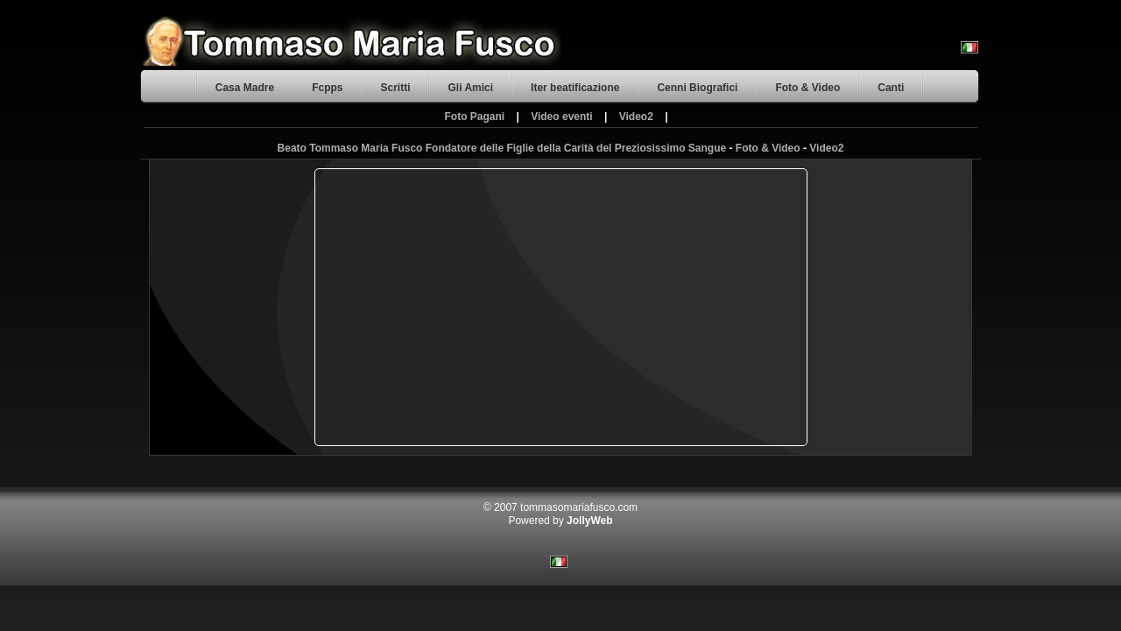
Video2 (636, 116)
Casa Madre (244, 88)
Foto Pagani (474, 116)
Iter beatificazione (575, 88)
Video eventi (561, 116)
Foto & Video (807, 88)
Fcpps (327, 88)
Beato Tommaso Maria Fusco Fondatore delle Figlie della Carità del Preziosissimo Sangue (502, 148)
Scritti (395, 88)
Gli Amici (470, 88)
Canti (891, 88)
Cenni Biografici (697, 88)
